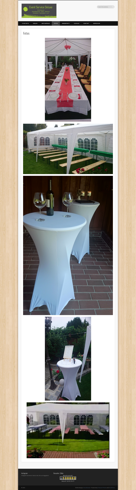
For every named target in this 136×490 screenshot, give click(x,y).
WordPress (112, 487)
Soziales (76, 23)
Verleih (35, 23)
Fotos (56, 23)
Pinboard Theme (102, 487)
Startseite (25, 23)
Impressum (96, 23)
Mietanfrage (46, 23)
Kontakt (86, 23)
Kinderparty (66, 23)
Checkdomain (86, 487)
